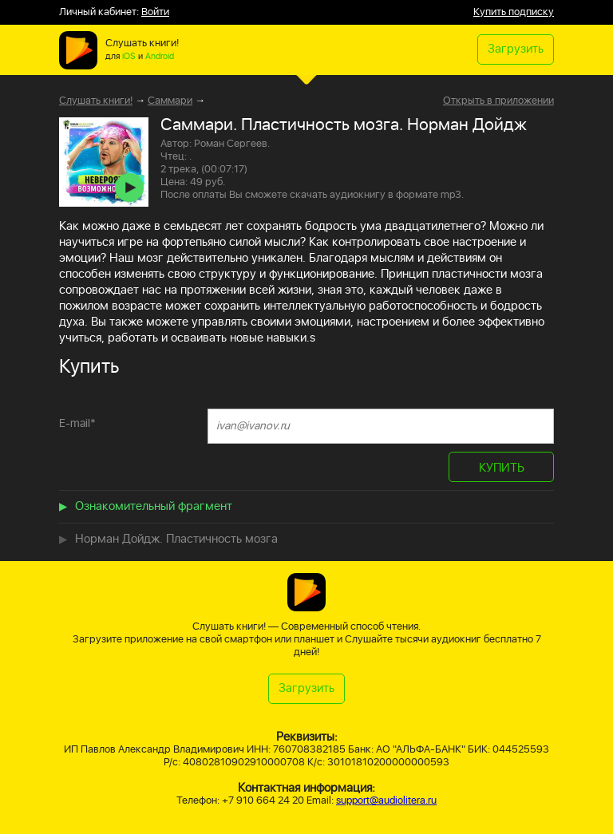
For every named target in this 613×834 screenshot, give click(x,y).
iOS (129, 56)
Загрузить (516, 49)
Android (159, 56)
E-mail (77, 423)
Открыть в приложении (498, 101)
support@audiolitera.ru (386, 800)
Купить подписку (513, 12)
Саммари (170, 101)
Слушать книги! (95, 101)
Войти (155, 12)
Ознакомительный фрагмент (153, 506)
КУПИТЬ (501, 468)
